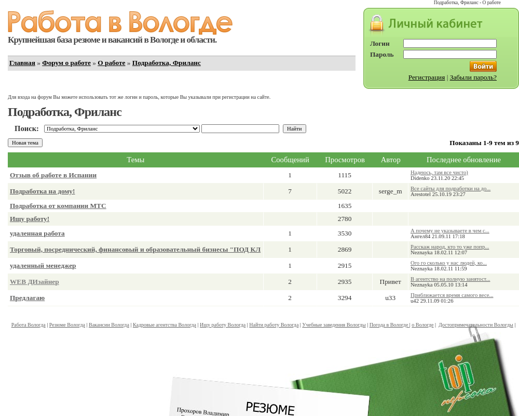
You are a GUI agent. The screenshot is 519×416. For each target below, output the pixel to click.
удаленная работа (37, 233)
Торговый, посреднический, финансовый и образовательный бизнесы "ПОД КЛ (135, 249)
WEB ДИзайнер (34, 281)
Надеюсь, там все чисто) (439, 172)
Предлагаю (27, 298)
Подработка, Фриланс (166, 63)
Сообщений (290, 159)
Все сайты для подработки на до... (450, 188)
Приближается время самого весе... (452, 295)
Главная (22, 63)
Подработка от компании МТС (58, 206)
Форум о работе (66, 63)
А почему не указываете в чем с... (450, 230)
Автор (391, 159)
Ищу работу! (29, 219)
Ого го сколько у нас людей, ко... (449, 263)
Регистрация (426, 77)
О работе (111, 63)
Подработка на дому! (42, 191)
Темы (135, 159)
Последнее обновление (464, 159)
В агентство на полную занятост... (450, 279)
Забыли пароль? (473, 77)
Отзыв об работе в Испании (53, 175)
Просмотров (345, 159)
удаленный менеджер (43, 265)
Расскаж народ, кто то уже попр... (450, 247)
